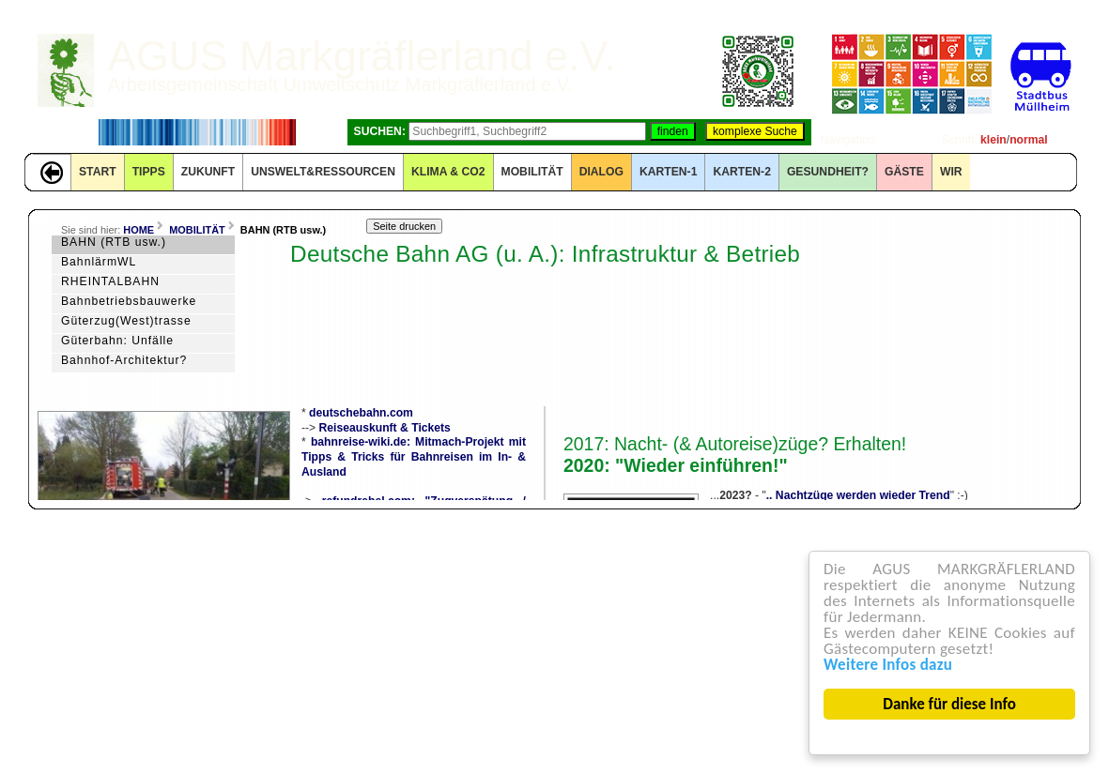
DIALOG (601, 171)
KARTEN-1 (668, 171)
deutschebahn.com (361, 412)
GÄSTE (904, 171)
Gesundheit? (828, 171)
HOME (138, 229)
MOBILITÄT (532, 171)
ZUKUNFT (208, 171)
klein (993, 139)
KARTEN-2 (741, 171)
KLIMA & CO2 (448, 171)
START (97, 171)
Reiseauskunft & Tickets (385, 427)
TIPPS (148, 171)
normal (1028, 139)
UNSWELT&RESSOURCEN (323, 171)
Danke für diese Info (949, 704)
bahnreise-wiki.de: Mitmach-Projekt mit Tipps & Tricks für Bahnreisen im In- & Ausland (413, 456)
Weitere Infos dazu (888, 665)
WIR (951, 171)
